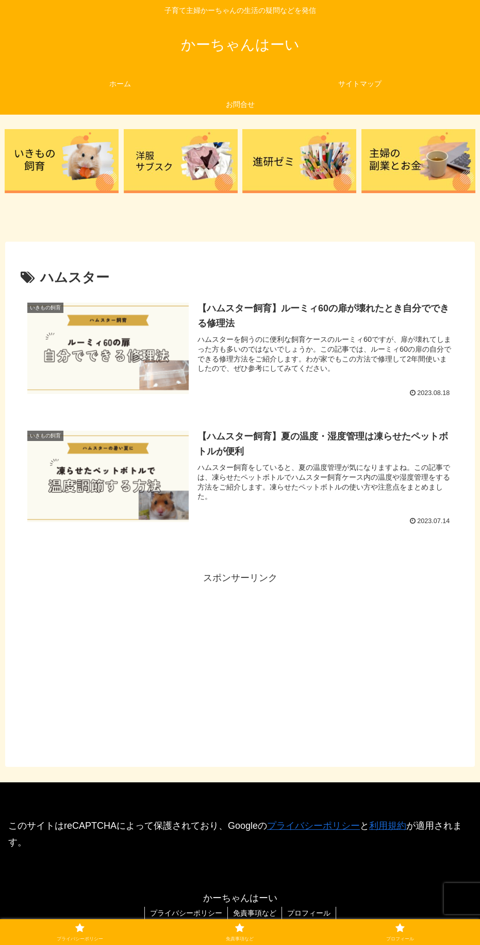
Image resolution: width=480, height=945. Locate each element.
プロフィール (308, 913)
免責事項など (254, 913)
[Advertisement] (240, 658)
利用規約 (387, 826)
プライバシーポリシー (313, 826)
